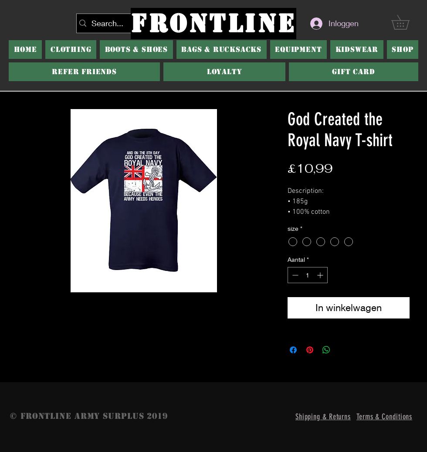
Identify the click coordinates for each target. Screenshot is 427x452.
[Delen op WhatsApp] (326, 350)
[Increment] (320, 275)
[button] (136, 49)
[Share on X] (343, 350)
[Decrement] (294, 275)
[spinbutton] (307, 275)
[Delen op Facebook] (293, 350)
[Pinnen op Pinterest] (310, 350)
